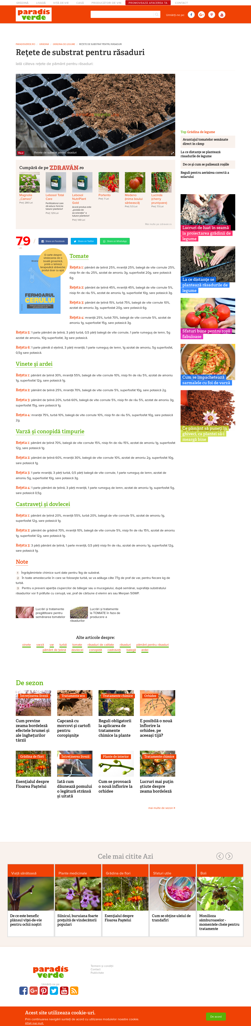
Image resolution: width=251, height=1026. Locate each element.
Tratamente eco (73, 696)
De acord (216, 1016)
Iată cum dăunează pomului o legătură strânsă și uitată (74, 789)
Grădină (22, 2)
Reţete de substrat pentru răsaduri (100, 44)
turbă (63, 645)
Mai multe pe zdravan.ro (158, 224)
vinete (26, 645)
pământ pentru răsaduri (152, 645)
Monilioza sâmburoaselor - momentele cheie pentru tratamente (219, 922)
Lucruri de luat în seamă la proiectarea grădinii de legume (206, 233)
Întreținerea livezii (34, 696)
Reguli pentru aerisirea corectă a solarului (205, 175)
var (52, 645)
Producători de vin (106, 2)
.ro (66, 167)
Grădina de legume (64, 44)
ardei (144, 650)
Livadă (41, 2)
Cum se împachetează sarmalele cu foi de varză (206, 380)
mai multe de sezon (161, 808)
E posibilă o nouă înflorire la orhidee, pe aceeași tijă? (156, 728)
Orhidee (150, 696)
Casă (80, 2)
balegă (131, 650)
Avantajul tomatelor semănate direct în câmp (205, 141)
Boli (203, 873)
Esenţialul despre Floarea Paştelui (32, 784)
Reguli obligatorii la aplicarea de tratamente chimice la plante (115, 728)
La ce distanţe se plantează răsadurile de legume (201, 154)
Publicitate (97, 973)
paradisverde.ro (25, 44)
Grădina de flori (32, 756)
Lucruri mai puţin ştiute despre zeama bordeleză (156, 786)
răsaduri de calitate (101, 645)
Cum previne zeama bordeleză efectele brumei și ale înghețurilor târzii (32, 730)
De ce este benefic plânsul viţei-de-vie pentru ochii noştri (26, 920)
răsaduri (125, 645)
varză (40, 645)
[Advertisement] (125, 32)
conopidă (95, 650)
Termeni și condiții (102, 966)
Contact (181, 2)
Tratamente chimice (118, 696)
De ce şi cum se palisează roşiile (206, 164)
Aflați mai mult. (34, 1023)
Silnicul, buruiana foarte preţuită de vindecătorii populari (77, 920)
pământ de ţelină (54, 650)
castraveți (114, 650)
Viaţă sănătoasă (24, 873)
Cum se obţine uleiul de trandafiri (171, 918)
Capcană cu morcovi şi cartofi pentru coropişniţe (73, 728)
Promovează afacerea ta (148, 2)
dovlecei (77, 650)
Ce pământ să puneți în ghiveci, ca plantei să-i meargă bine (204, 434)
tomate (77, 645)
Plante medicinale (73, 873)
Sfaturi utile (162, 873)
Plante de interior (116, 756)
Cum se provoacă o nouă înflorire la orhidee (115, 786)
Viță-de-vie (61, 2)
